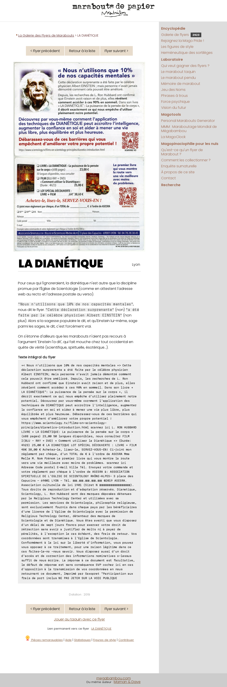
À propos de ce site (178, 172)
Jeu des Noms (173, 89)
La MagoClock (173, 136)
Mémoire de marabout (180, 83)
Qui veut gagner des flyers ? (185, 65)
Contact (168, 178)
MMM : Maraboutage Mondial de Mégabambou (189, 128)
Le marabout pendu (178, 77)
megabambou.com (113, 678)
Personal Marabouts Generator (188, 120)
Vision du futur (173, 107)
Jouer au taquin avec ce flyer (79, 619)
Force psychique (175, 101)
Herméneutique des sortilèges (187, 52)
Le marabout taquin (178, 71)
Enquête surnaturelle (179, 166)
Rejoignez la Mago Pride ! (182, 40)
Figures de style (104, 640)
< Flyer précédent (45, 50)
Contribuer (126, 640)
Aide (68, 640)
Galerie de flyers (181, 34)
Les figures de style (177, 46)
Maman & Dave (127, 681)
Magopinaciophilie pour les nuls (189, 143)
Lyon (136, 264)
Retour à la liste (82, 50)
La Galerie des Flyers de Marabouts (46, 35)
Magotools (171, 114)
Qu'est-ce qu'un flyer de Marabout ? (182, 152)
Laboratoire (172, 59)
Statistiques (82, 640)
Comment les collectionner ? (186, 160)
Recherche (170, 184)
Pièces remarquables (44, 640)
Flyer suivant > (116, 50)
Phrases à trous (174, 95)
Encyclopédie (173, 28)
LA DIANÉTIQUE (61, 263)
